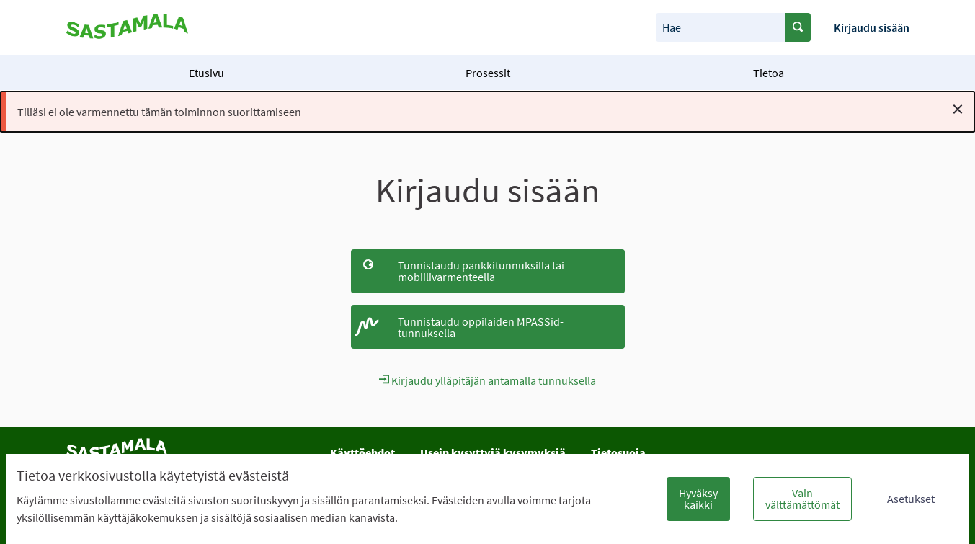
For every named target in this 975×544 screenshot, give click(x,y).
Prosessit (488, 73)
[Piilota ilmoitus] (957, 108)
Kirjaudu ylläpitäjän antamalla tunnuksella (487, 380)
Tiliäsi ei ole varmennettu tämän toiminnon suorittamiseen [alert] (490, 108)
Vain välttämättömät (802, 499)
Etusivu (206, 73)
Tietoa (768, 73)
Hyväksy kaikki (698, 499)
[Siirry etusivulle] (127, 28)
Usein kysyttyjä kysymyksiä (493, 452)
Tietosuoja (618, 452)
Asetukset (911, 498)
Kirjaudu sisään (871, 27)
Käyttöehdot (362, 452)
